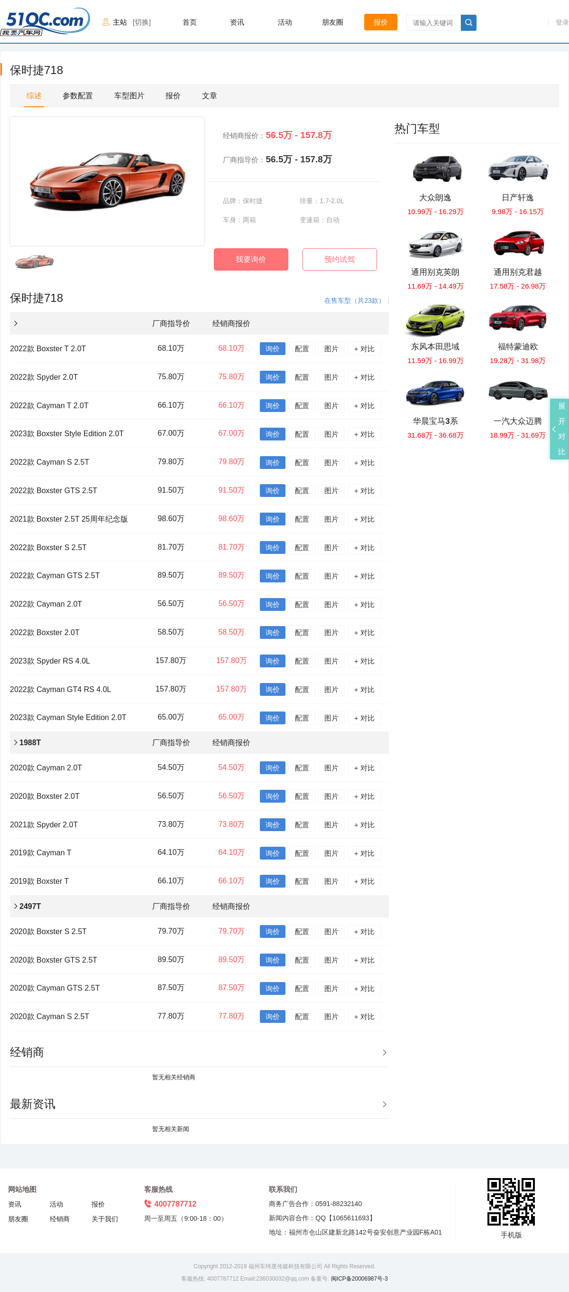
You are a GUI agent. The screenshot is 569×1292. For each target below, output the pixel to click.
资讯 (237, 22)
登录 (562, 22)
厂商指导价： (277, 159)
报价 (381, 22)
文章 (209, 96)
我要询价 (251, 259)
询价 (273, 349)
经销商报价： (277, 135)
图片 (331, 349)
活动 (285, 22)
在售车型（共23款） (354, 300)
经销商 (60, 1219)
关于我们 (105, 1219)
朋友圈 (332, 22)
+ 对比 (364, 349)
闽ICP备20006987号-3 (358, 1278)
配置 (302, 349)
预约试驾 (339, 259)
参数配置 (78, 96)
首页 (190, 22)
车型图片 (129, 96)
